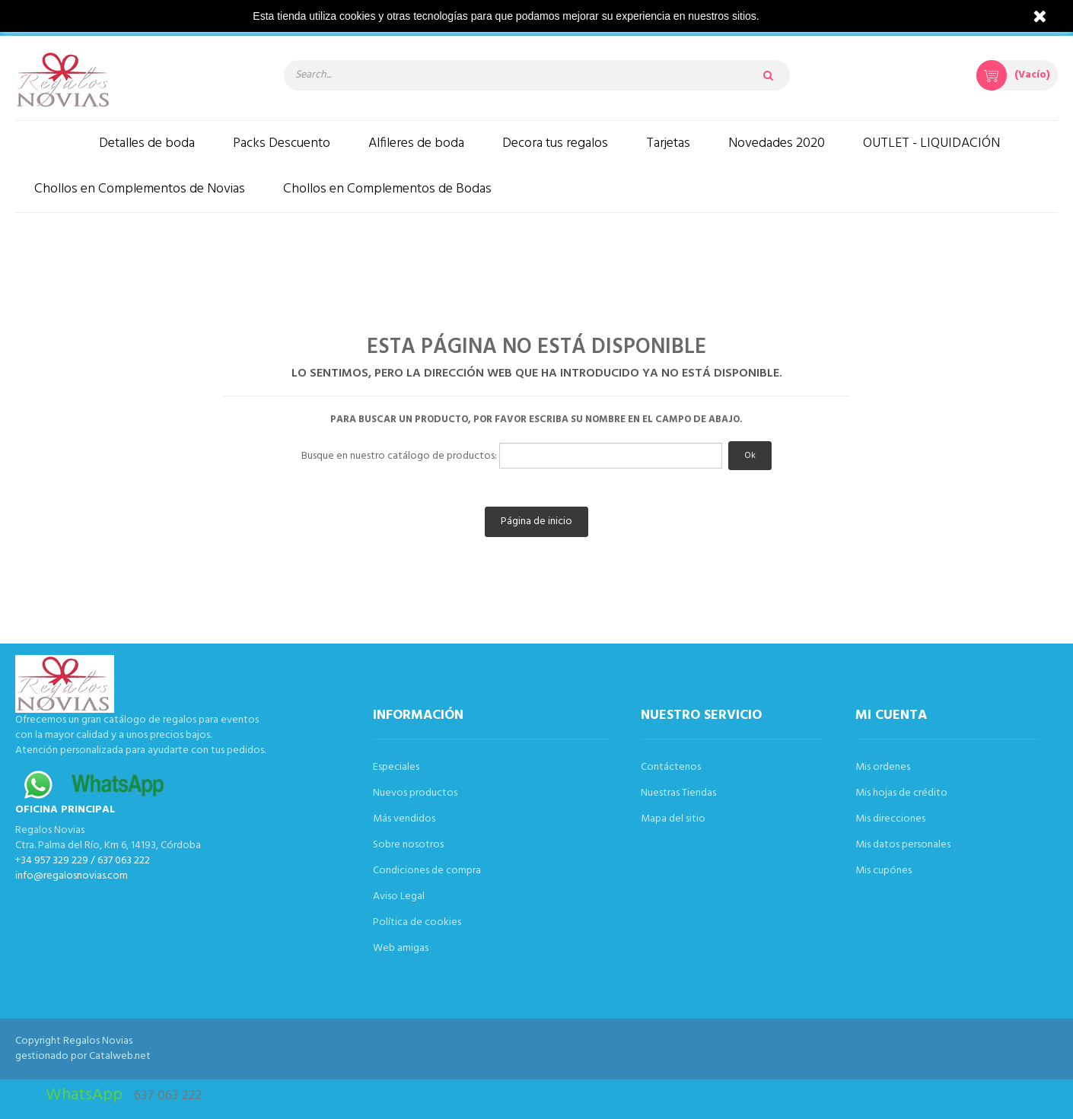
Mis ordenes (882, 767)
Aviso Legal (399, 896)
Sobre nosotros (408, 845)
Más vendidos (404, 819)
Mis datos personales (902, 845)
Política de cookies (417, 922)
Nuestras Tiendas (678, 793)
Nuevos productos (415, 793)
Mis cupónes (883, 870)
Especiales (396, 767)
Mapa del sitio (673, 819)
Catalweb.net (120, 1056)
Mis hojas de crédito (901, 793)
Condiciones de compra (427, 870)
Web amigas (400, 948)
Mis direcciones (890, 819)
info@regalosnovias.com (71, 876)
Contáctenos (671, 767)
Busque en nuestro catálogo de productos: (399, 456)
